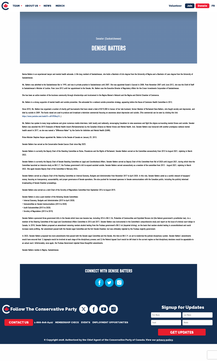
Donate (202, 5)
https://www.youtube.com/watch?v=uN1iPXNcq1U (41, 116)
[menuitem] (5, 6)
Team (16, 5)
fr (213, 5)
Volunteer (175, 5)
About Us (31, 5)
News (47, 5)
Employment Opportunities (110, 322)
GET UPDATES (182, 332)
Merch (60, 5)
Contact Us (19, 322)
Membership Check (67, 322)
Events (85, 322)
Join (189, 5)
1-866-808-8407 (43, 322)
